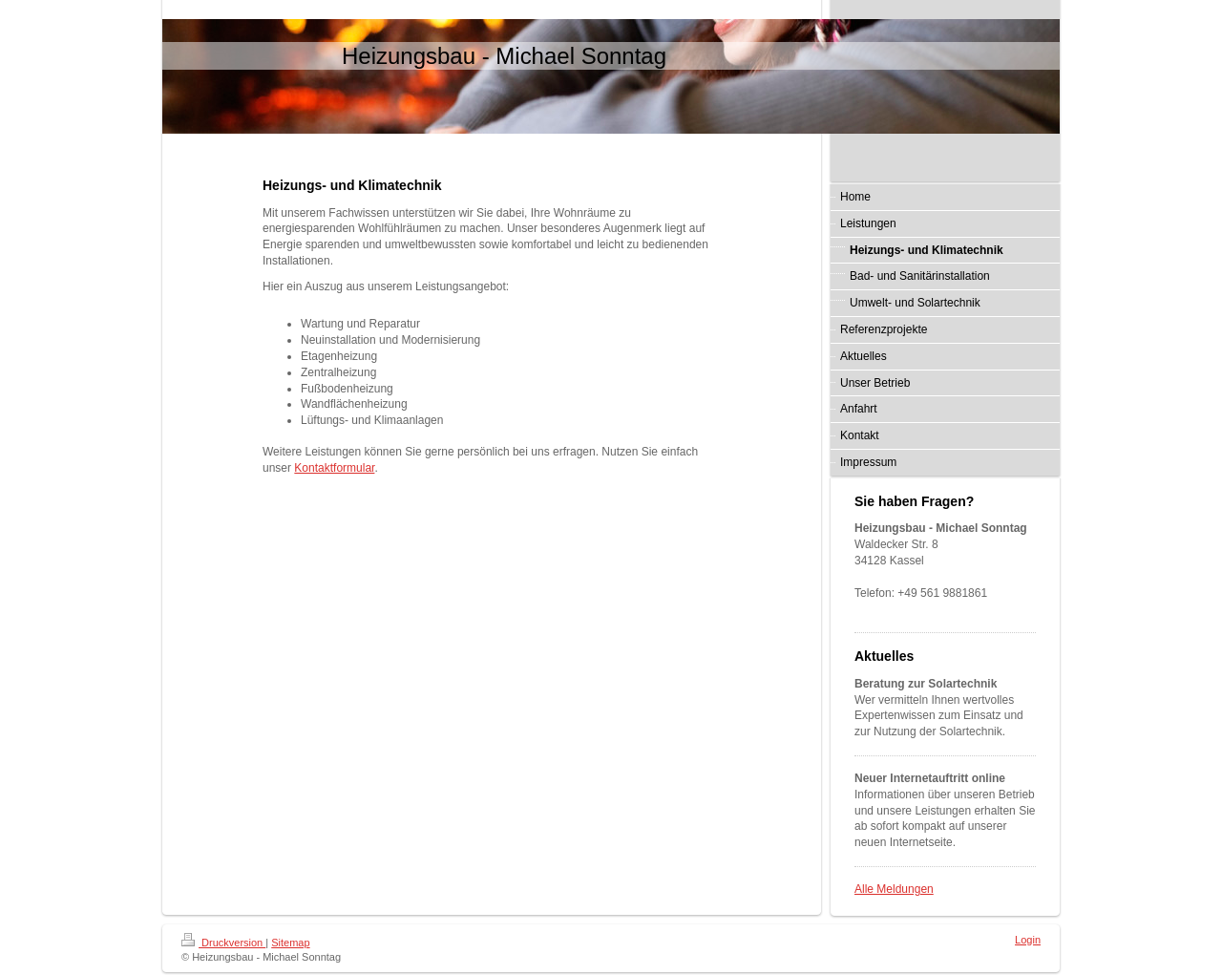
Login (1028, 939)
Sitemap (290, 942)
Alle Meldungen (894, 889)
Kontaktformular (334, 468)
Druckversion (223, 942)
